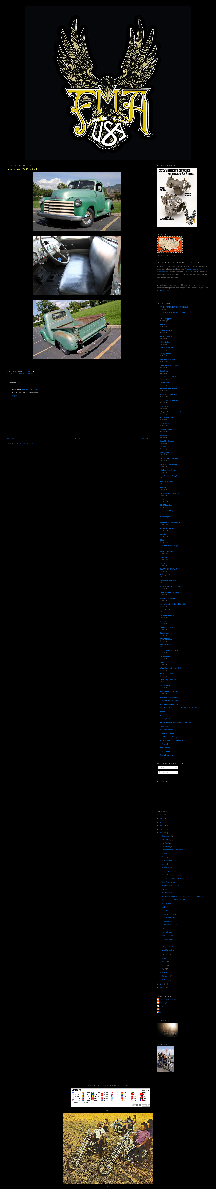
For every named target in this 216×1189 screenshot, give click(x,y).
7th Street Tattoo (166, 730)
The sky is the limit (168, 918)
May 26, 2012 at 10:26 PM (31, 389)
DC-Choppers (165, 656)
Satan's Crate (165, 726)
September (166, 847)
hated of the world (167, 551)
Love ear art (164, 423)
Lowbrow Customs (167, 733)
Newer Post (10, 438)
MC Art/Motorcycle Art (169, 394)
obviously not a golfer (169, 914)
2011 (162, 833)
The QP (160, 1006)
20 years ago (166, 903)
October (165, 843)
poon (159, 1012)
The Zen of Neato (166, 482)
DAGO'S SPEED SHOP (169, 650)
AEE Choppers (166, 318)
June (164, 962)
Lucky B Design (166, 429)
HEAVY (163, 447)
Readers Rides (167, 868)
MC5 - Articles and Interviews (171, 740)
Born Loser (164, 383)
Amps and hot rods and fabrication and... (176, 850)
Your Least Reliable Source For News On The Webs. (180, 708)
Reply (14, 396)
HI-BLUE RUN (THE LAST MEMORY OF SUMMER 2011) (184, 896)
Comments (164, 772)
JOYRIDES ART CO (168, 417)
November (166, 839)
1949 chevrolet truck (23, 374)
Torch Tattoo (165, 748)
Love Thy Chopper (167, 441)
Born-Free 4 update (168, 882)
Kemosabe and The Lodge (170, 592)
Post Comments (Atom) (24, 444)
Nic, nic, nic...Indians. (169, 857)
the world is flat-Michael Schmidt (173, 604)
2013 (162, 826)
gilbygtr (163, 487)
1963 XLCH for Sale (169, 946)
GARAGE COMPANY (168, 569)
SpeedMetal (164, 633)
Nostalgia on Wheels (167, 359)
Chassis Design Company (169, 365)
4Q (161, 715)
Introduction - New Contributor (173, 878)
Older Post (144, 438)
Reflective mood (167, 939)
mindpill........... (165, 621)
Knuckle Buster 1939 (168, 377)
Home (77, 438)
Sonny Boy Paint (166, 610)
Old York (165, 864)
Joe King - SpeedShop (168, 388)
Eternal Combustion (167, 616)
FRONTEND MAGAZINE (170, 522)
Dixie (162, 540)
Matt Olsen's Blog (167, 528)
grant (159, 1009)
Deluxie (163, 534)
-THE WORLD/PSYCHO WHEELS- (174, 307)
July (163, 958)
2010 (162, 984)
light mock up (167, 921)
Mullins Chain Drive (168, 470)
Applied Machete (166, 627)
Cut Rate (163, 662)
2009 (162, 987)
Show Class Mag (166, 511)
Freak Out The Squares (169, 400)
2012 (162, 829)
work (163, 907)
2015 (162, 818)
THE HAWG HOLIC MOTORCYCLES (175, 722)
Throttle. (163, 712)
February (165, 976)
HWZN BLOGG (166, 330)
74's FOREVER (166, 645)
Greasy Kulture (166, 353)
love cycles (164, 406)
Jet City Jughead (164, 1003)
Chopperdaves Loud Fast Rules (172, 412)
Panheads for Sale (168, 932)
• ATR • (163, 499)
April (164, 969)
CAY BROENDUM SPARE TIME (173, 313)
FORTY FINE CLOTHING (167, 1000)
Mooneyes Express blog (169, 704)
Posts (162, 768)
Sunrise (163, 563)
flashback (165, 911)
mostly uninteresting (168, 598)
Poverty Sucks (165, 719)
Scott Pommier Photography (171, 737)
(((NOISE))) (164, 557)
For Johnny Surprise (169, 871)
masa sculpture (166, 517)
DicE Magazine (166, 505)
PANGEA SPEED (166, 348)
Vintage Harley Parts (168, 581)
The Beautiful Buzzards (169, 691)
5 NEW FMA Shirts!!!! (170, 925)
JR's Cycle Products (167, 575)
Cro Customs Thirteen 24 (169, 493)
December (166, 836)
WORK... (165, 889)
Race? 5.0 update (168, 950)
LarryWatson (165, 751)
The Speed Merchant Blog (170, 697)
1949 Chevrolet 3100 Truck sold (22, 169)
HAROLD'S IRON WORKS (171, 586)
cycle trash (164, 744)
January (165, 979)
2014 (162, 822)
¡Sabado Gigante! (168, 936)
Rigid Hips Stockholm (168, 464)
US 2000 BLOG (166, 336)
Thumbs (165, 853)
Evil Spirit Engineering (169, 458)
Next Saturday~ (167, 875)
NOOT (162, 324)
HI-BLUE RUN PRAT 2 (170, 893)
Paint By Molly (167, 860)
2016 (162, 815)
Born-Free (164, 371)
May (164, 965)
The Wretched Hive (167, 674)
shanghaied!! (165, 685)
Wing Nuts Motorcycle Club (170, 668)
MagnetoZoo (165, 342)
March (164, 972)
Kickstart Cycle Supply (169, 476)
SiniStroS (163, 435)
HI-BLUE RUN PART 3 (170, 885)
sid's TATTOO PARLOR (169, 701)
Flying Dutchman (166, 755)
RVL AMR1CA (166, 639)
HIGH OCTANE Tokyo (169, 546)
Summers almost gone (170, 943)
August (165, 954)
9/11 (163, 928)
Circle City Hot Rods (168, 680)
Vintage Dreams (166, 452)
